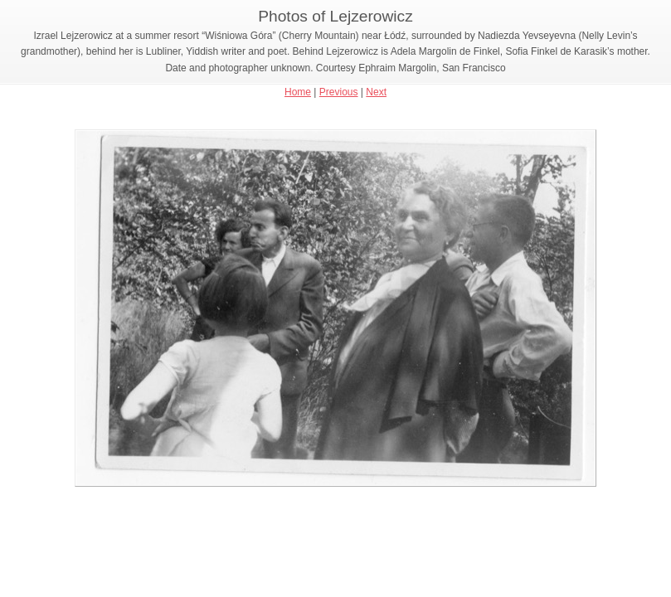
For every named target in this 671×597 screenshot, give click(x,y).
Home (297, 92)
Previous (338, 92)
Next (376, 92)
